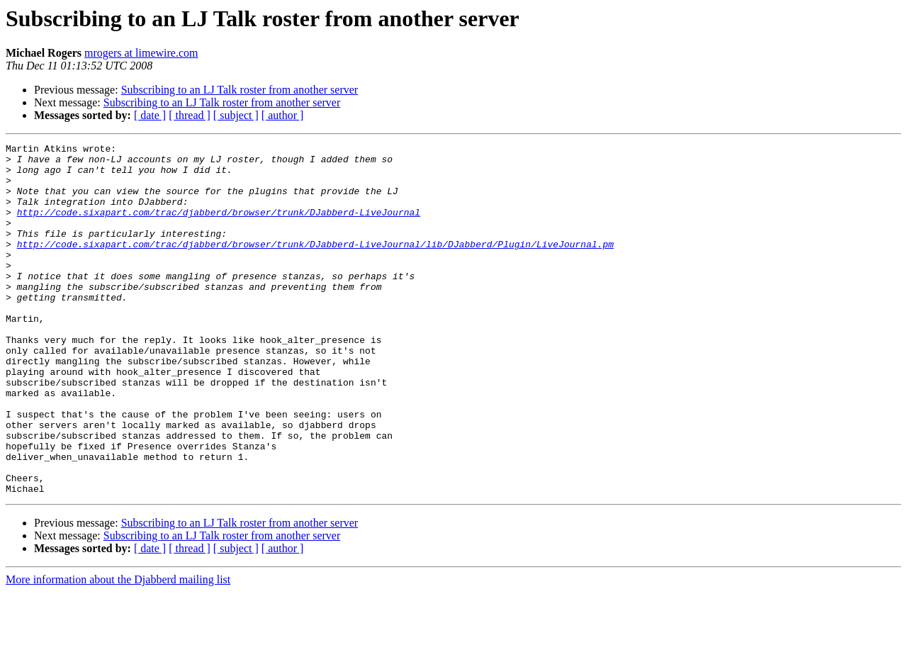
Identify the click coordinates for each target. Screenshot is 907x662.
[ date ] (150, 115)
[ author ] (282, 115)
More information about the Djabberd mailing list (118, 650)
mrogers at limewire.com (141, 53)
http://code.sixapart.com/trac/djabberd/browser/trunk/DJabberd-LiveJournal (218, 226)
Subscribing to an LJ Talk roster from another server (240, 90)
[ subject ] (236, 115)
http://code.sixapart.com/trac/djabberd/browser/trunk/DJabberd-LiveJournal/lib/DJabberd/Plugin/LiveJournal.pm (315, 265)
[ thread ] (189, 115)
